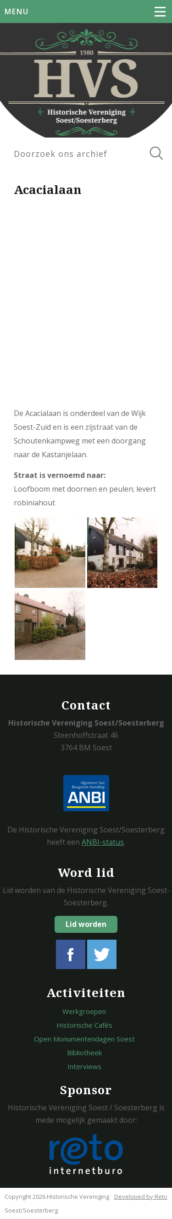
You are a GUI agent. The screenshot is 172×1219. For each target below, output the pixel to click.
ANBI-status (103, 842)
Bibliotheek (84, 1052)
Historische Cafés (84, 1025)
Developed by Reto (140, 1196)
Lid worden (86, 924)
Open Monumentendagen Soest (84, 1038)
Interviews (84, 1066)
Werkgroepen (84, 1011)
